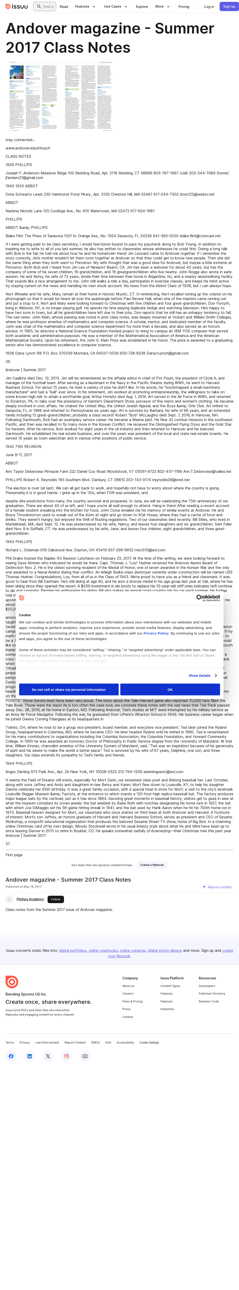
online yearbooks (103, 950)
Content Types (170, 986)
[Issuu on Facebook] (11, 1056)
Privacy (25, 1042)
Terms (10, 1042)
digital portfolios (73, 950)
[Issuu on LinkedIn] (29, 1056)
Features (166, 993)
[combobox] (49, 6)
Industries (167, 1009)
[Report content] (217, 887)
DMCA (95, 1042)
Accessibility (125, 1042)
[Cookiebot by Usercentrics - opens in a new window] (200, 598)
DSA (108, 1042)
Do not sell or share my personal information (69, 689)
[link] (64, 6)
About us (128, 986)
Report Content (75, 1042)
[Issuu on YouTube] (85, 1056)
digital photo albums (165, 950)
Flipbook (166, 1001)
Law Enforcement (47, 1042)
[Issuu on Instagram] (66, 1056)
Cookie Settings (149, 1042)
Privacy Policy (156, 633)
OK (170, 689)
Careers (128, 993)
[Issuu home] (17, 6)
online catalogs (133, 950)
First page (14, 855)
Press (126, 1009)
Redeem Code (209, 1001)
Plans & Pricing (132, 1001)
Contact (127, 1017)
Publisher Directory (212, 993)
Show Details (200, 675)
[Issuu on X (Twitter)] (48, 1056)
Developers (207, 986)
